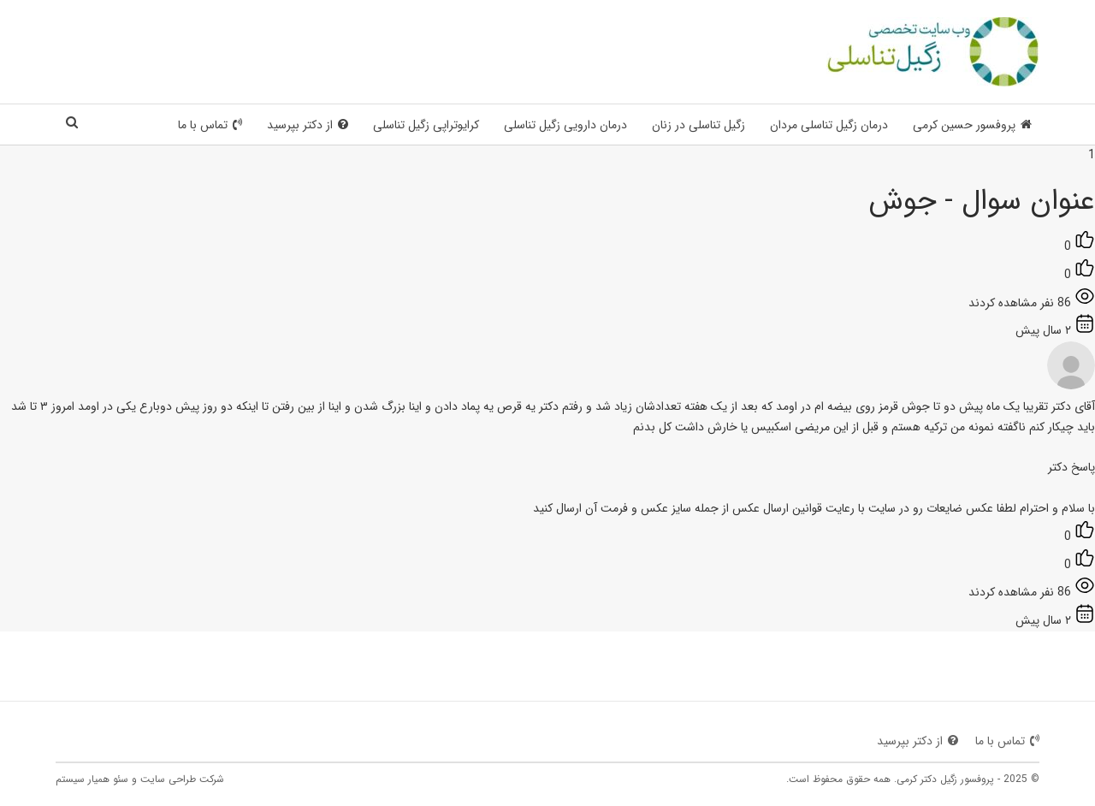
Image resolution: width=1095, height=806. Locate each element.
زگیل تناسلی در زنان (698, 125)
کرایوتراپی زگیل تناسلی (426, 125)
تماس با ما (210, 125)
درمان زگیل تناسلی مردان (829, 125)
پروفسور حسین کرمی (972, 125)
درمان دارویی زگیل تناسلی (565, 125)
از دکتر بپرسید (307, 125)
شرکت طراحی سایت (182, 779)
